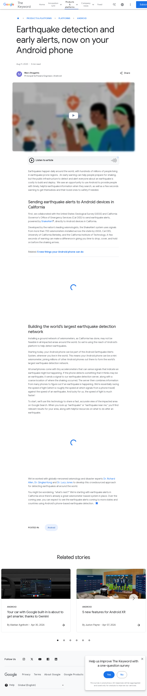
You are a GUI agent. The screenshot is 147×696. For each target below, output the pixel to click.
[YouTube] (39, 659)
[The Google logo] (11, 674)
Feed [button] (99, 4)
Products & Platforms (39, 18)
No (117, 677)
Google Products (73, 674)
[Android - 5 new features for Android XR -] (111, 600)
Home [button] (42, 4)
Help (9, 685)
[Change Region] (41, 685)
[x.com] (31, 659)
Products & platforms (72, 4)
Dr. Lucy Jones (65, 482)
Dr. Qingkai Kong (43, 482)
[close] (138, 662)
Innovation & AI (55, 4)
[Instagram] (23, 659)
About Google (52, 674)
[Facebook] (48, 659)
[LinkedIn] (56, 659)
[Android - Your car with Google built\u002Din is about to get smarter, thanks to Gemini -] (35, 600)
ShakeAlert (47, 221)
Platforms (64, 18)
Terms (37, 674)
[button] (125, 73)
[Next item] (133, 598)
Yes (105, 677)
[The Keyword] (18, 18)
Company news (88, 4)
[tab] (58, 640)
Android (82, 18)
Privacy (26, 674)
